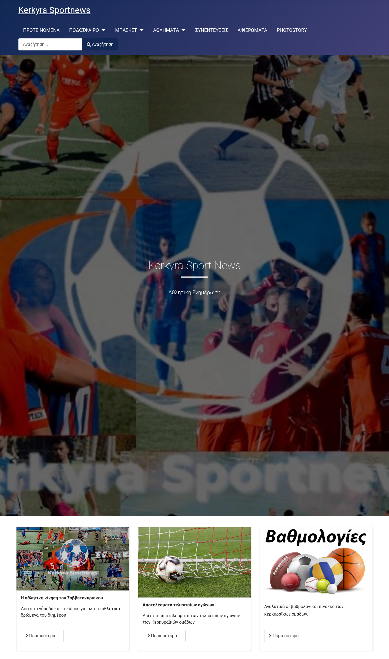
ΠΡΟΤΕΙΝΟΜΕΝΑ (41, 30)
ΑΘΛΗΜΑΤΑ (166, 30)
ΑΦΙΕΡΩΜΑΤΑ (252, 30)
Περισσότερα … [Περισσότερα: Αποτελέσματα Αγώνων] (164, 635)
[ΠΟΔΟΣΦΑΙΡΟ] (102, 30)
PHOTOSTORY (292, 30)
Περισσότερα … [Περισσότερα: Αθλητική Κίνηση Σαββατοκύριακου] (42, 635)
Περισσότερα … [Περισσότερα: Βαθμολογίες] (286, 635)
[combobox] (50, 44)
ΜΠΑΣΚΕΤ (126, 30)
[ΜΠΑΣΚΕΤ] (140, 30)
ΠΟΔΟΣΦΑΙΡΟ (84, 30)
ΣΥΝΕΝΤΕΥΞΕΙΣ (211, 30)
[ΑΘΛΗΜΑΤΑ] (182, 30)
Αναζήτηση (100, 44)
